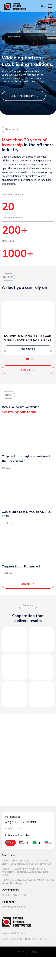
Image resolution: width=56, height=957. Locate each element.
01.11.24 (7, 522)
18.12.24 (7, 467)
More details (26, 790)
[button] (50, 6)
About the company (22, 95)
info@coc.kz (12, 828)
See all (25, 369)
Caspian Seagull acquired (21, 566)
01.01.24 (7, 573)
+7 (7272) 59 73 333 (13, 907)
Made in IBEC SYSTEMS (13, 933)
